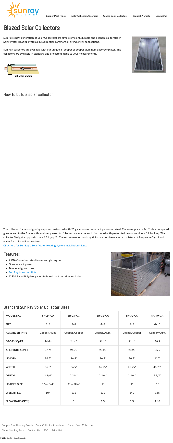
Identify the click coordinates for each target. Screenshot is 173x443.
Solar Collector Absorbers (84, 15)
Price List (57, 430)
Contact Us (161, 15)
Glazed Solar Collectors (115, 15)
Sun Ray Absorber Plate (22, 272)
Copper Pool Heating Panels (17, 425)
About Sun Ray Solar (13, 430)
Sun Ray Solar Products (16, 438)
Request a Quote (141, 15)
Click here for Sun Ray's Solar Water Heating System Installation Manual (45, 245)
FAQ (45, 430)
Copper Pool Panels (56, 15)
